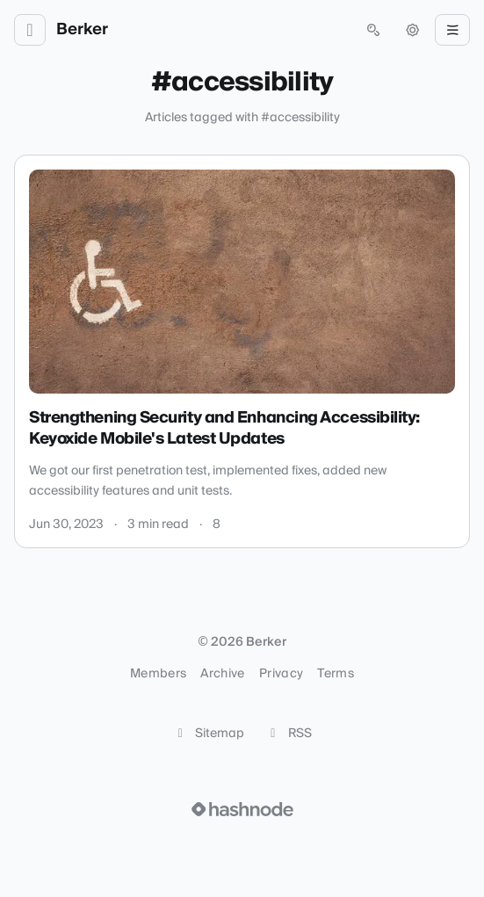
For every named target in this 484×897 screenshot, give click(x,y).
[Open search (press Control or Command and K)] (373, 30)
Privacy (281, 673)
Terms (335, 673)
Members (158, 673)
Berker (82, 30)
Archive (222, 673)
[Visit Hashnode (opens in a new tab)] (242, 809)
